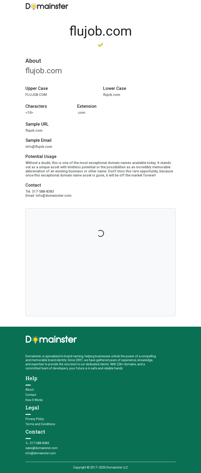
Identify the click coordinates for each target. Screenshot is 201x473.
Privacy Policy (34, 419)
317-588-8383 (37, 443)
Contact (30, 395)
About (29, 389)
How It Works (34, 400)
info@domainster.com (40, 453)
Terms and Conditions (40, 424)
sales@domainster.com (41, 448)
